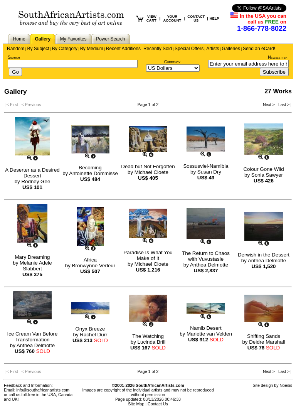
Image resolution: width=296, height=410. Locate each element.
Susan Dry (209, 172)
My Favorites (73, 39)
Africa (90, 260)
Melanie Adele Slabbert (36, 266)
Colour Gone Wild (263, 169)
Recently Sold (157, 48)
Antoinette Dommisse (93, 173)
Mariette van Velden (209, 334)
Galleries (231, 48)
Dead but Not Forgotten (148, 166)
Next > (269, 104)
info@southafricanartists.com (43, 390)
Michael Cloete (151, 172)
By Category (64, 48)
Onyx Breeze (90, 329)
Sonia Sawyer (267, 175)
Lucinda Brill (152, 342)
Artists (212, 48)
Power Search (110, 39)
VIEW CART (151, 18)
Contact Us (158, 404)
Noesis (285, 385)
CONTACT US (196, 18)
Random (15, 48)
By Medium (91, 48)
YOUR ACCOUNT (172, 18)
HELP (214, 18)
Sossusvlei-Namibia (205, 166)
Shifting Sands (263, 336)
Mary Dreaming (32, 257)
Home (19, 39)
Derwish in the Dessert (263, 255)
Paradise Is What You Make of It (147, 255)
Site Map (136, 404)
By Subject (38, 48)
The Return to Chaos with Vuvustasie (206, 256)
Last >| (283, 104)
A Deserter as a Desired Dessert (32, 173)
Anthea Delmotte (209, 265)
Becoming (90, 167)
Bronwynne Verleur (94, 265)
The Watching (148, 336)
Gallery (42, 39)
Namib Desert (205, 328)
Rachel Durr (93, 334)
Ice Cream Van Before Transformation (32, 337)
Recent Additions (123, 48)
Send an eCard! (259, 48)
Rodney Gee (35, 181)
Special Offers (189, 48)
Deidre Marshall (267, 342)
